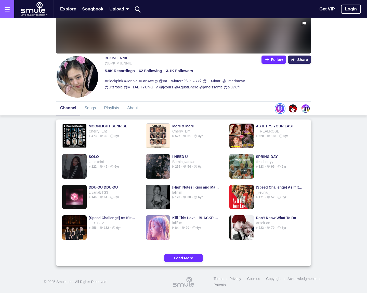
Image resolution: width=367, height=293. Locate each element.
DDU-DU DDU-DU (103, 187)
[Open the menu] (7, 9)
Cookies (253, 279)
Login (351, 9)
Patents (220, 285)
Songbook (92, 9)
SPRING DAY (267, 157)
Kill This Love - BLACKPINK (195, 218)
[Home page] (33, 9)
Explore (68, 9)
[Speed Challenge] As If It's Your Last (279, 187)
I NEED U (180, 157)
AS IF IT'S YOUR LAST (275, 126)
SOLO (94, 157)
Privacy (235, 279)
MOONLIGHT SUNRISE (108, 126)
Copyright (273, 279)
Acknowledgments (302, 279)
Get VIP (327, 9)
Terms (218, 279)
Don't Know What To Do (276, 218)
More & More (183, 126)
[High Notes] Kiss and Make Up (195, 187)
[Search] (138, 9)
